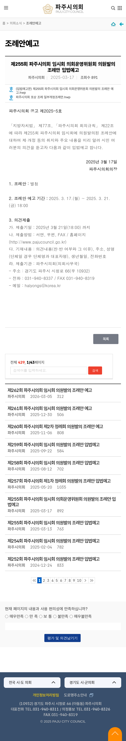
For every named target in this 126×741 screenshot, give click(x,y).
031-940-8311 (46, 709)
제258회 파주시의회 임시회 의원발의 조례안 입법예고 (54, 462)
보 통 (48, 616)
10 (79, 580)
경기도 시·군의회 (82, 682)
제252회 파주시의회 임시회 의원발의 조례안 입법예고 (54, 559)
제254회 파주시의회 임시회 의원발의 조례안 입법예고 (54, 541)
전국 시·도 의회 (20, 682)
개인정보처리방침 (46, 695)
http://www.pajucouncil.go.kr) (38, 242)
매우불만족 (83, 616)
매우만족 (17, 616)
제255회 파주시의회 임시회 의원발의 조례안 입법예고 (54, 522)
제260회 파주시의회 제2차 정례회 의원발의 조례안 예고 (55, 426)
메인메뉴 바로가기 (63, 0)
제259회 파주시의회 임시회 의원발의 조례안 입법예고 (54, 444)
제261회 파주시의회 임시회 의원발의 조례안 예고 (50, 408)
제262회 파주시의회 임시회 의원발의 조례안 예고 (50, 390)
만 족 (33, 616)
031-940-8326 (97, 709)
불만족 (63, 616)
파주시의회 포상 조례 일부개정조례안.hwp (43, 97)
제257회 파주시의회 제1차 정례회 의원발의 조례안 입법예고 (59, 481)
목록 (106, 339)
